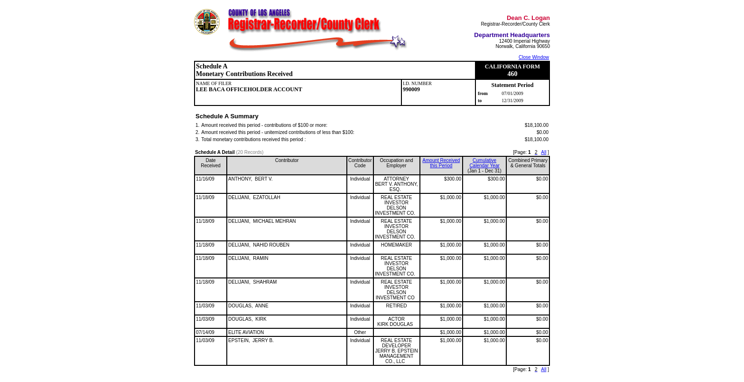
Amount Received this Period (441, 163)
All (543, 152)
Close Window (534, 57)
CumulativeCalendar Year (484, 163)
